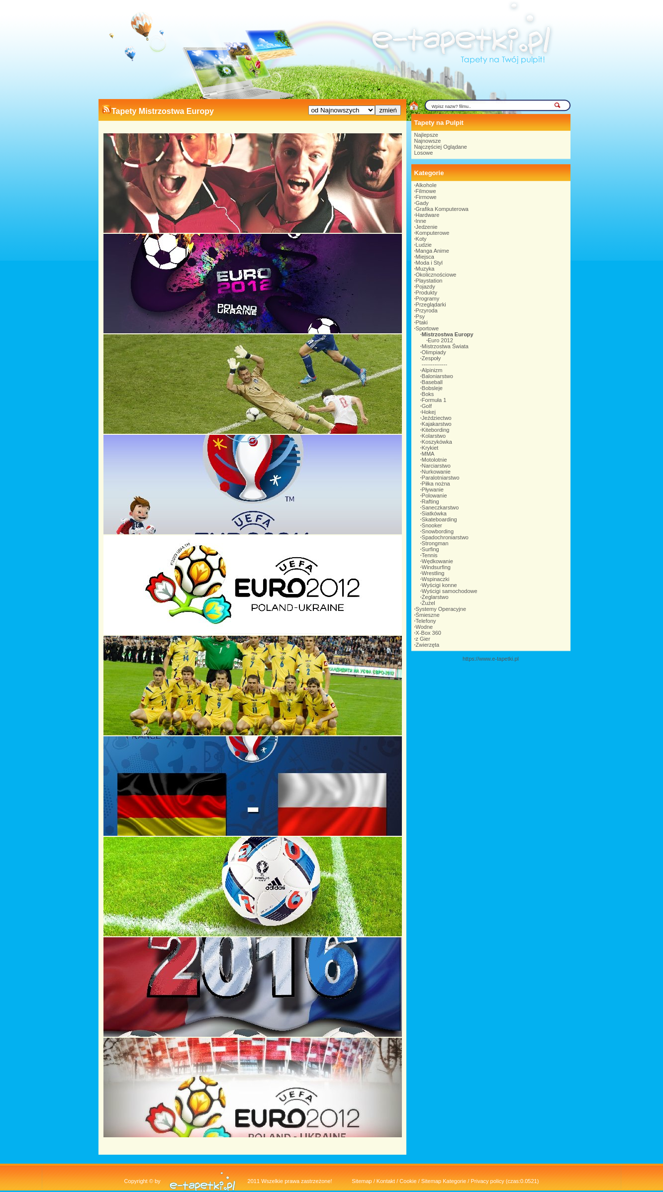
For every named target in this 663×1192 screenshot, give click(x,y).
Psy (420, 316)
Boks (428, 394)
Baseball (432, 382)
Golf (427, 406)
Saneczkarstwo (440, 507)
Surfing (430, 549)
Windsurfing (436, 567)
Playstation (429, 281)
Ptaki (422, 322)
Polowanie (434, 495)
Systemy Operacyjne (441, 609)
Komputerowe (433, 233)
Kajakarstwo (437, 424)
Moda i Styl (429, 263)
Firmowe (426, 197)
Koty (421, 239)
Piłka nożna (436, 484)
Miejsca (425, 257)
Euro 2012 (440, 340)
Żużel (428, 603)
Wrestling (433, 573)
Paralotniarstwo (441, 478)
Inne (421, 221)
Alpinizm (432, 370)
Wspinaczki (436, 579)
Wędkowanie (437, 561)
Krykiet (430, 448)
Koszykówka (437, 442)
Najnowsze (427, 141)
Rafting (430, 501)
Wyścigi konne (439, 585)
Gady (422, 203)
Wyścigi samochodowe (449, 591)
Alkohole (426, 185)
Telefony (426, 621)
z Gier (423, 639)
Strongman (435, 543)
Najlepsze (426, 135)
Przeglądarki (431, 304)
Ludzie (424, 245)
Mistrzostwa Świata (445, 346)
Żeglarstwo (435, 597)
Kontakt (386, 1181)
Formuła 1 (434, 400)
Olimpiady (434, 352)
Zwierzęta (428, 645)
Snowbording (438, 531)
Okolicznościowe (436, 275)
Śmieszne (428, 615)
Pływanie (433, 490)
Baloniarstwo (437, 376)
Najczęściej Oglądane (440, 147)
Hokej (429, 412)
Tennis (430, 555)
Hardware (428, 215)
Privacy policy (487, 1181)
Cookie (407, 1181)
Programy (428, 298)
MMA (428, 454)
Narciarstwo (436, 466)
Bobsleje (432, 388)
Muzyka (425, 269)
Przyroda (427, 310)
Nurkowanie (436, 472)
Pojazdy (425, 287)
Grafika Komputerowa (442, 209)
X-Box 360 (428, 633)
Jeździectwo (437, 418)
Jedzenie (427, 227)
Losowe (423, 153)
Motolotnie (434, 460)
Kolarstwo (434, 436)
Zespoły (431, 358)
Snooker (432, 525)
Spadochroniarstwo (445, 537)
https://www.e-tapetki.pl (491, 659)
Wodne (424, 627)
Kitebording (436, 430)
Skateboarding (439, 519)
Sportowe (427, 328)
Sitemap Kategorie (444, 1181)
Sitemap (362, 1181)
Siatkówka (434, 513)
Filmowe (426, 191)
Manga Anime (432, 251)
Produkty (426, 293)
